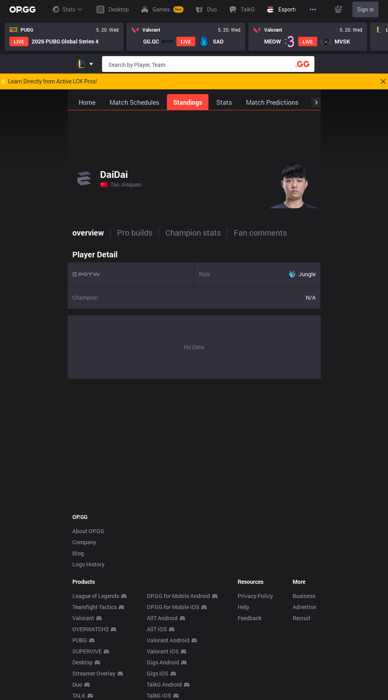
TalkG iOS (159, 695)
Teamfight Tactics (94, 607)
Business (304, 596)
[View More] (313, 9)
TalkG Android (164, 684)
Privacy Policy (255, 596)
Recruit (301, 618)
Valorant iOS (163, 651)
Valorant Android (168, 640)
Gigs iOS (157, 673)
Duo (77, 684)
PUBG (79, 640)
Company (84, 542)
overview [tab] (88, 232)
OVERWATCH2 (90, 629)
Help (243, 607)
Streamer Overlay (93, 673)
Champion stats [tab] (193, 232)
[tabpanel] (194, 312)
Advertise (304, 607)
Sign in (365, 9)
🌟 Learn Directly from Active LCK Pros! (48, 81)
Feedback (249, 618)
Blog (78, 553)
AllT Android (162, 618)
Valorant (83, 618)
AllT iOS (157, 629)
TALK (78, 695)
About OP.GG (88, 531)
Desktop (82, 662)
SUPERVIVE (87, 651)
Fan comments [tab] (260, 232)
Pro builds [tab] (134, 232)
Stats (67, 9)
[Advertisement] (194, 130)
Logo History (88, 564)
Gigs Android (163, 662)
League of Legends (95, 596)
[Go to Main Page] (22, 9)
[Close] (383, 81)
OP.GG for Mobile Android (178, 596)
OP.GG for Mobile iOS (173, 607)
